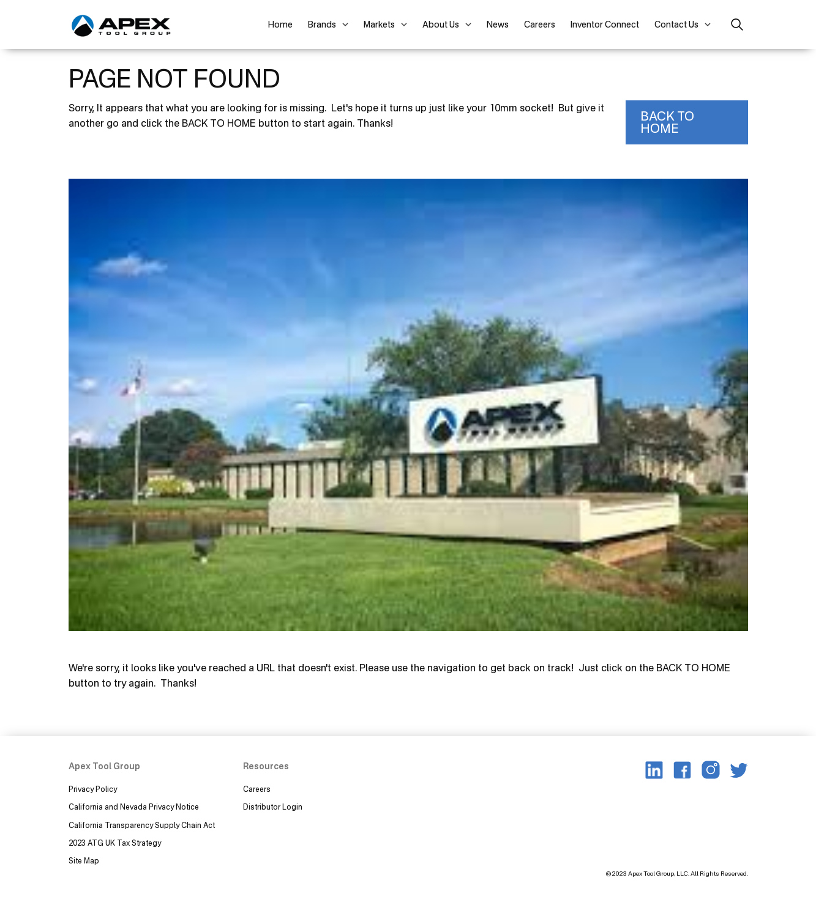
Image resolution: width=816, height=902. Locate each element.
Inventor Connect (605, 24)
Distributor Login (272, 806)
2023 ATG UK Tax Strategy (115, 843)
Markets (379, 24)
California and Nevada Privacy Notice (134, 806)
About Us (440, 24)
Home (280, 24)
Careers (539, 24)
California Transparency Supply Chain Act (143, 825)
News (498, 24)
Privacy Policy (93, 789)
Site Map (84, 860)
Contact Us (676, 24)
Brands (322, 24)
